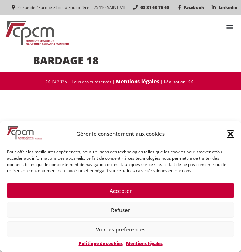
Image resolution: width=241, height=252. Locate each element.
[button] (230, 134)
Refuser (120, 210)
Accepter (121, 190)
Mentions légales (144, 243)
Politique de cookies (101, 243)
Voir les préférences (120, 229)
